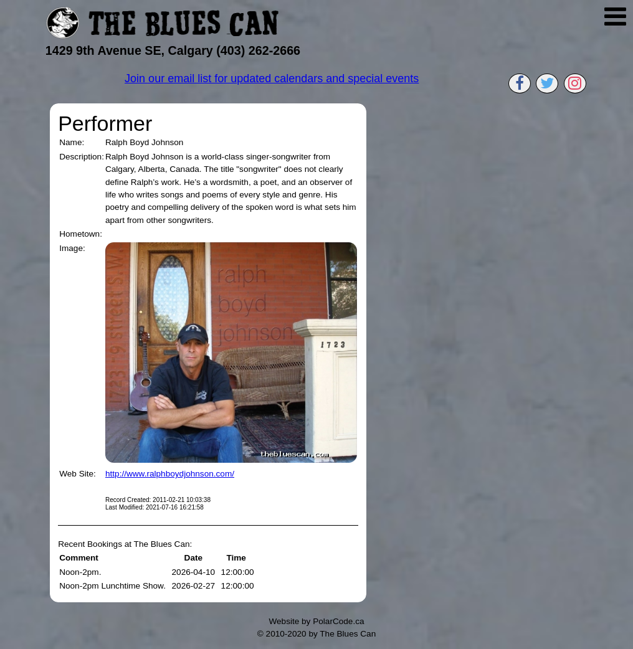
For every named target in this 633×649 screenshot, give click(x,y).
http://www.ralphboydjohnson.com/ (169, 473)
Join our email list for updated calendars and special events (272, 78)
